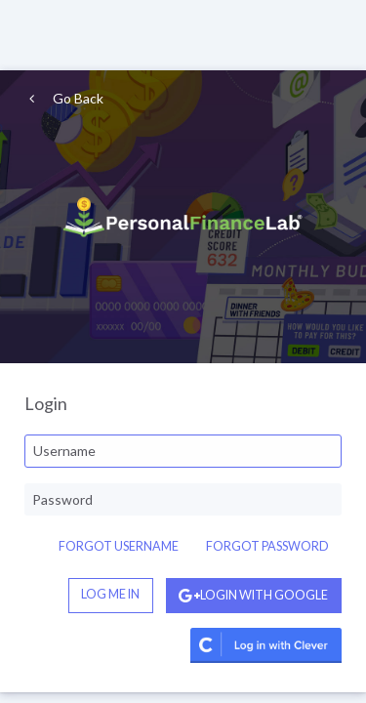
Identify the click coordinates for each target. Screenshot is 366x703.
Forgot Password (267, 546)
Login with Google (253, 595)
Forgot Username (119, 546)
